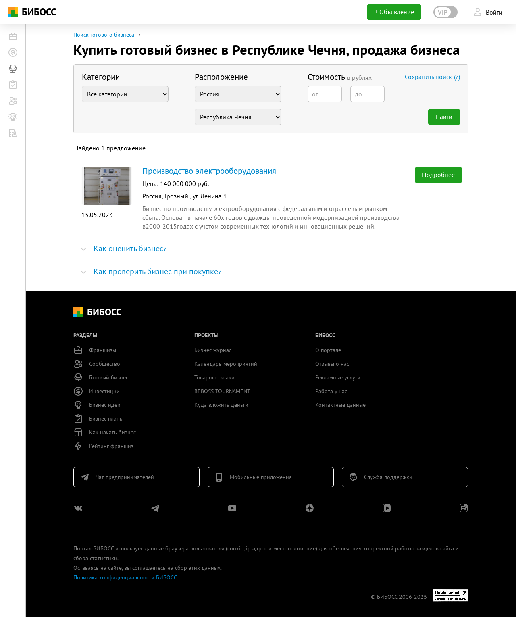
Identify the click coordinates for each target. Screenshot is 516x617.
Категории (101, 77)
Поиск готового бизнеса (103, 34)
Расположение (221, 77)
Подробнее (438, 175)
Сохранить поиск (432, 77)
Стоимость (340, 77)
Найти (444, 117)
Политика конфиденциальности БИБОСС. (125, 577)
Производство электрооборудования (209, 170)
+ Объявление (394, 12)
